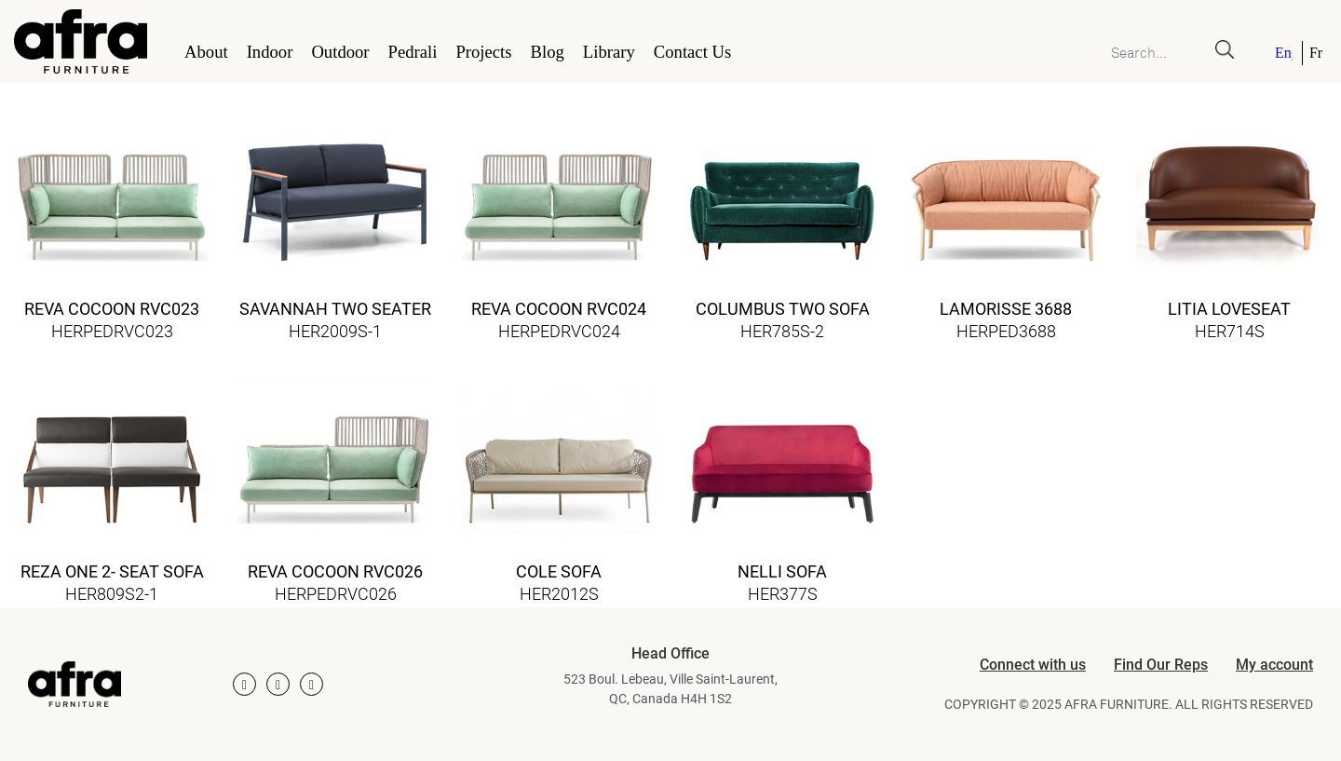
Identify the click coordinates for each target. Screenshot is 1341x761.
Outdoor (340, 51)
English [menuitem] (1284, 53)
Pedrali (413, 51)
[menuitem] (1285, 53)
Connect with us (1033, 664)
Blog (547, 51)
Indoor (270, 51)
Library (609, 51)
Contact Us (692, 51)
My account (1274, 664)
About (206, 51)
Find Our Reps (1161, 664)
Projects (483, 51)
